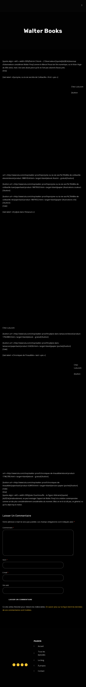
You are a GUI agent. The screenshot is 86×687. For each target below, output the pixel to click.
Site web (6, 585)
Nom (5, 560)
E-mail (5, 572)
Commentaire (8, 528)
